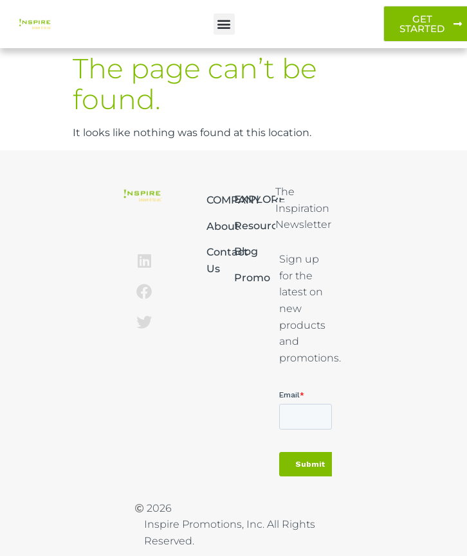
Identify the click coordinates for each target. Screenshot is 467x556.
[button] (224, 24)
